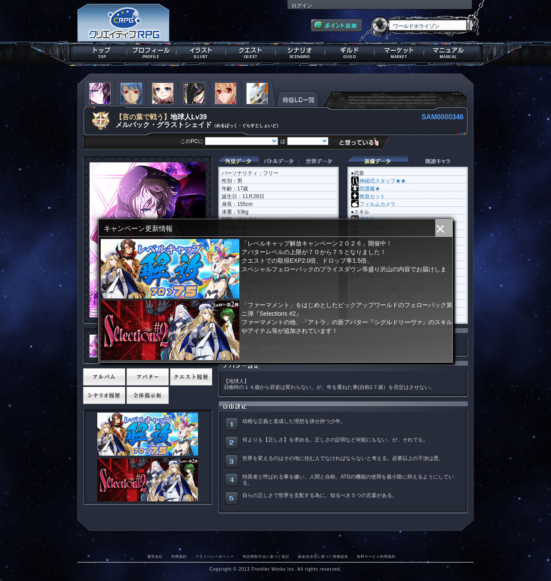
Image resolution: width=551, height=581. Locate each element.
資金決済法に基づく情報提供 (323, 556)
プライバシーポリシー (214, 556)
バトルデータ (278, 161)
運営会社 (155, 556)
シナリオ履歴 (104, 395)
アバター (148, 376)
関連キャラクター (438, 161)
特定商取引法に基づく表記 (266, 556)
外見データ (238, 161)
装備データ (377, 161)
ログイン (301, 6)
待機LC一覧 (298, 98)
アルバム (104, 376)
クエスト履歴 (191, 376)
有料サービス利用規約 (376, 556)
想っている (362, 141)
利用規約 (179, 556)
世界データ (318, 161)
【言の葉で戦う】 (142, 117)
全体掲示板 (148, 395)
